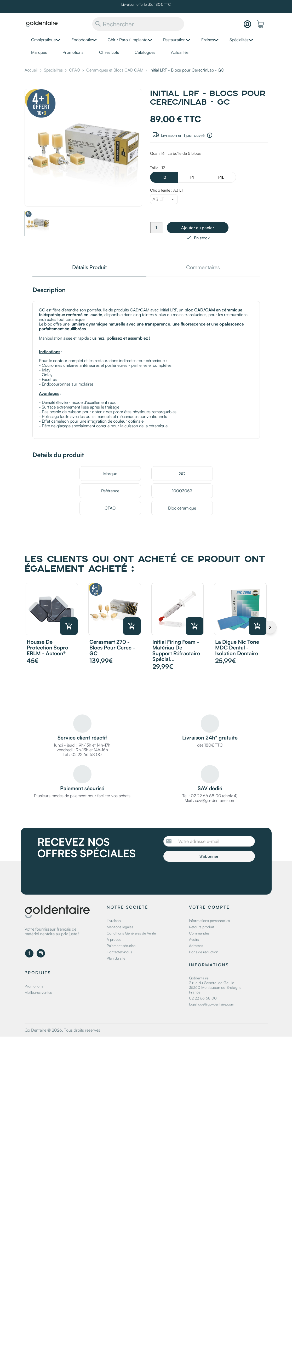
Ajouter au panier (197, 227)
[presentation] (207, 876)
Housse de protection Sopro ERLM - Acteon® (47, 647)
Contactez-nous (119, 952)
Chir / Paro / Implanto (127, 39)
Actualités (179, 52)
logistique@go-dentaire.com (211, 1004)
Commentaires (203, 267)
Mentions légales (120, 927)
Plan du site (116, 958)
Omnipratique (43, 39)
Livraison (114, 920)
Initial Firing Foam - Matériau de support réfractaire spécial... (176, 650)
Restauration (174, 39)
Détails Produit (89, 267)
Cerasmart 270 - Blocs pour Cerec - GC (112, 647)
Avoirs (194, 939)
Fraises (207, 39)
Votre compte (209, 907)
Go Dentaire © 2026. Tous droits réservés (62, 1030)
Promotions (72, 52)
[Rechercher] (138, 24)
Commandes (199, 933)
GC (182, 473)
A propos (114, 939)
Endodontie (81, 39)
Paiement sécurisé (121, 945)
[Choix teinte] (164, 199)
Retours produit (201, 927)
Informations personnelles (209, 920)
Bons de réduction (203, 952)
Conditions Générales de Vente (131, 933)
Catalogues (145, 52)
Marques (39, 52)
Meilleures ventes (38, 992)
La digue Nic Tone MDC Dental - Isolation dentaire (237, 647)
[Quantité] (156, 227)
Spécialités (239, 39)
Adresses (196, 945)
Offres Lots (109, 52)
